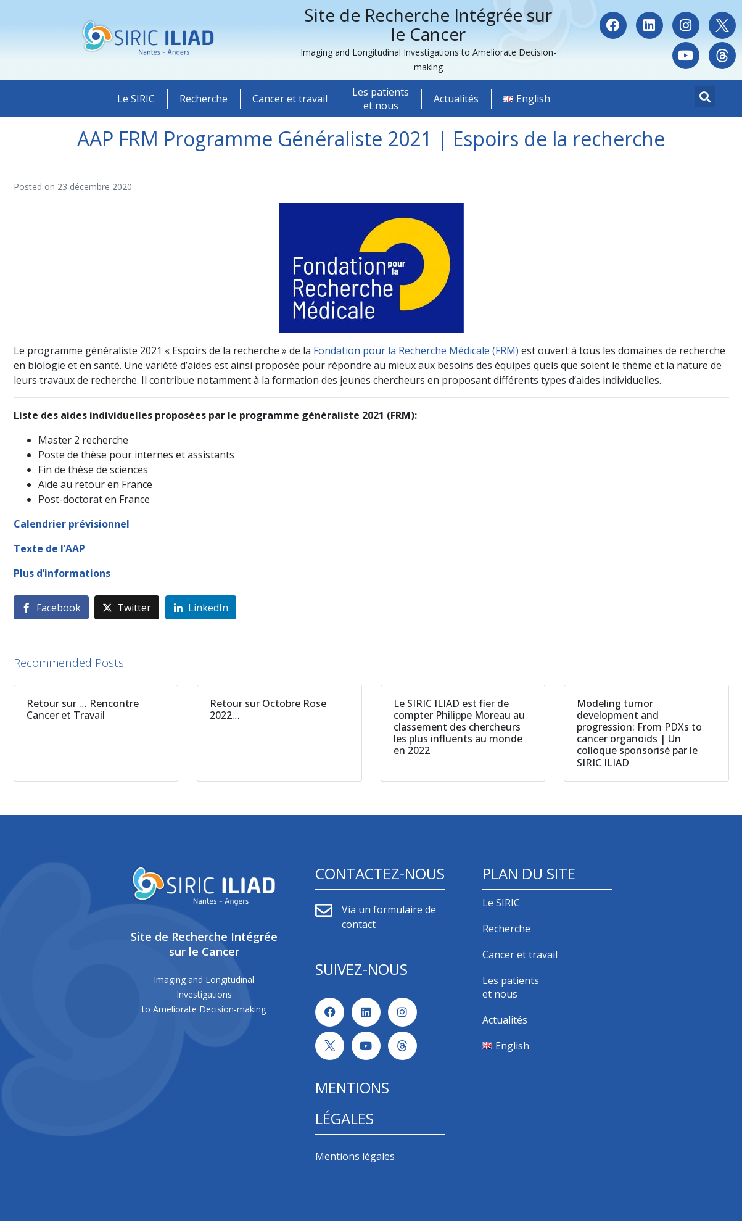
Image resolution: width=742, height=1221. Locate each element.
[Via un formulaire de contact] (323, 910)
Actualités (456, 99)
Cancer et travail (290, 99)
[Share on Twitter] (126, 607)
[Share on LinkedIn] (200, 607)
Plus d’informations (62, 573)
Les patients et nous (380, 98)
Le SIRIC (136, 99)
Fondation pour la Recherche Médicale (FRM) (417, 350)
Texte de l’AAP (49, 548)
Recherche (203, 99)
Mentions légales (355, 1156)
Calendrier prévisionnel (72, 524)
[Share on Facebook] (51, 607)
